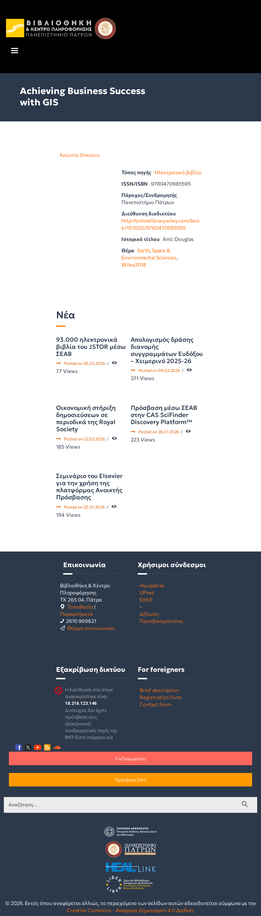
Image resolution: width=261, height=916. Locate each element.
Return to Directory (80, 155)
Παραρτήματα (76, 613)
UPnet (147, 592)
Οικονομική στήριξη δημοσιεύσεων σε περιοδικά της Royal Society (86, 418)
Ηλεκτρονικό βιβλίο (177, 172)
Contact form (155, 704)
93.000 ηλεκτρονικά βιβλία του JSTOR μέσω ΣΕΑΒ (91, 346)
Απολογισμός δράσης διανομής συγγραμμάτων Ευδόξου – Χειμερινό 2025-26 (167, 350)
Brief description (159, 690)
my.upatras (152, 585)
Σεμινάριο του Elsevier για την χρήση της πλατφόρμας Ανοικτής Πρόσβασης (89, 486)
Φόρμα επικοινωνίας (91, 628)
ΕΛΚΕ (146, 599)
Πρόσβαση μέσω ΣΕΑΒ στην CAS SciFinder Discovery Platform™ (164, 415)
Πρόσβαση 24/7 (130, 779)
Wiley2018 (133, 264)
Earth (143, 250)
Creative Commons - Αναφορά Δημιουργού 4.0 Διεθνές (130, 910)
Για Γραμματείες (130, 758)
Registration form (161, 697)
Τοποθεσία (80, 606)
